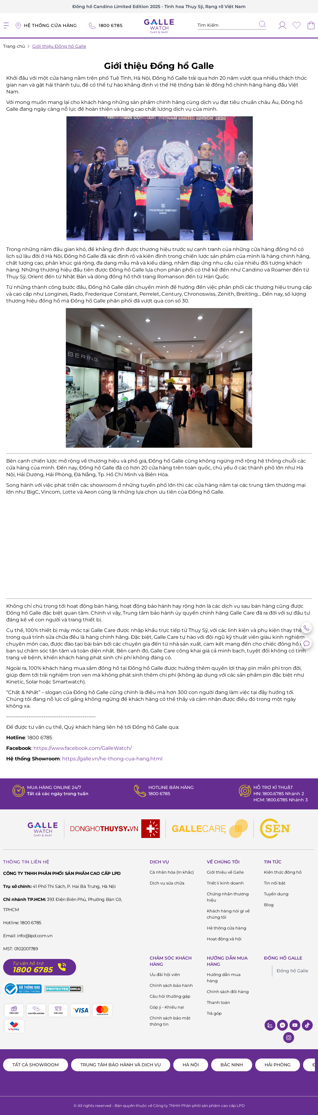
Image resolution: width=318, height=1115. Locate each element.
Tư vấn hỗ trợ (27, 963)
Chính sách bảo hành (171, 985)
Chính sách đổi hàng (228, 991)
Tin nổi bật (274, 882)
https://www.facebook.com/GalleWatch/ (83, 748)
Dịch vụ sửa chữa (167, 882)
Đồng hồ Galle (292, 971)
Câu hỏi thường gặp (170, 996)
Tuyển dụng (276, 893)
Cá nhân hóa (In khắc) (172, 872)
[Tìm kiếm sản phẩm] (232, 25)
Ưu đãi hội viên (165, 974)
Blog (269, 904)
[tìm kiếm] (262, 25)
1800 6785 (159, 793)
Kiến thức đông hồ (283, 872)
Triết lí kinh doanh (225, 882)
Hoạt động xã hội (224, 938)
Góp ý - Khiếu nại (167, 1007)
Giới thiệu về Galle (225, 872)
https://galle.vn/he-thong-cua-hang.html (112, 759)
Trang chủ (14, 46)
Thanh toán (218, 1002)
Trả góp (214, 1013)
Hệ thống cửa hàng (226, 927)
